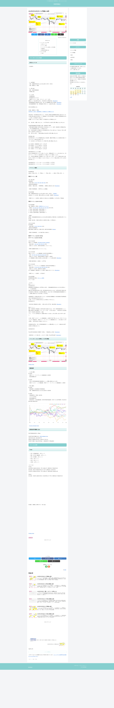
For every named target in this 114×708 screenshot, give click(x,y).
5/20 (46, 267)
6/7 (36, 226)
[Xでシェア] (35, 34)
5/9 (44, 267)
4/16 (42, 267)
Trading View (31, 364)
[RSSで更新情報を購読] (49, 567)
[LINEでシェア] (54, 34)
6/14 (41, 255)
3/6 (36, 267)
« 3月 (71, 97)
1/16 (35, 244)
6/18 (39, 226)
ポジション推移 (41, 278)
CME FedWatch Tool (44, 436)
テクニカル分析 (43, 51)
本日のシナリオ (44, 44)
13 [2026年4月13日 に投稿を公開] (71, 92)
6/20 (45, 255)
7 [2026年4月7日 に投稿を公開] (73, 91)
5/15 (36, 255)
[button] (60, 34)
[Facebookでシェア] (41, 34)
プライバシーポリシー (82, 665)
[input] (78, 43)
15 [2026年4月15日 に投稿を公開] (75, 92)
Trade (42, 53)
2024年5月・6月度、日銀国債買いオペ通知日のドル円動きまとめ (41, 111)
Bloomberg (55, 101)
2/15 (39, 244)
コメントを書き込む (48, 652)
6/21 (41, 226)
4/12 (40, 267)
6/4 (35, 226)
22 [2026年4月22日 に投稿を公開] (75, 93)
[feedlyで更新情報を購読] (46, 567)
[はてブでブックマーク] (48, 34)
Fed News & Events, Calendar (43, 242)
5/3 (32, 255)
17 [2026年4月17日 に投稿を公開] (80, 92)
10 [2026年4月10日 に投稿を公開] (80, 91)
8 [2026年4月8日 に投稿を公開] (75, 91)
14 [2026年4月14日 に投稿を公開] (73, 92)
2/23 (42, 244)
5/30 (39, 255)
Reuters (54, 229)
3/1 (43, 244)
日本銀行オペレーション (43, 206)
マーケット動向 (44, 45)
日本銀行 (55, 193)
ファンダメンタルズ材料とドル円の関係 (48, 47)
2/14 (37, 244)
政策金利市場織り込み (45, 50)
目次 (46, 40)
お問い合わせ (76, 665)
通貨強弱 (43, 48)
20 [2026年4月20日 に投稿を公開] (71, 93)
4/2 (38, 267)
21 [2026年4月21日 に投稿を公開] (73, 93)
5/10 (34, 255)
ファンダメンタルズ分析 (45, 42)
